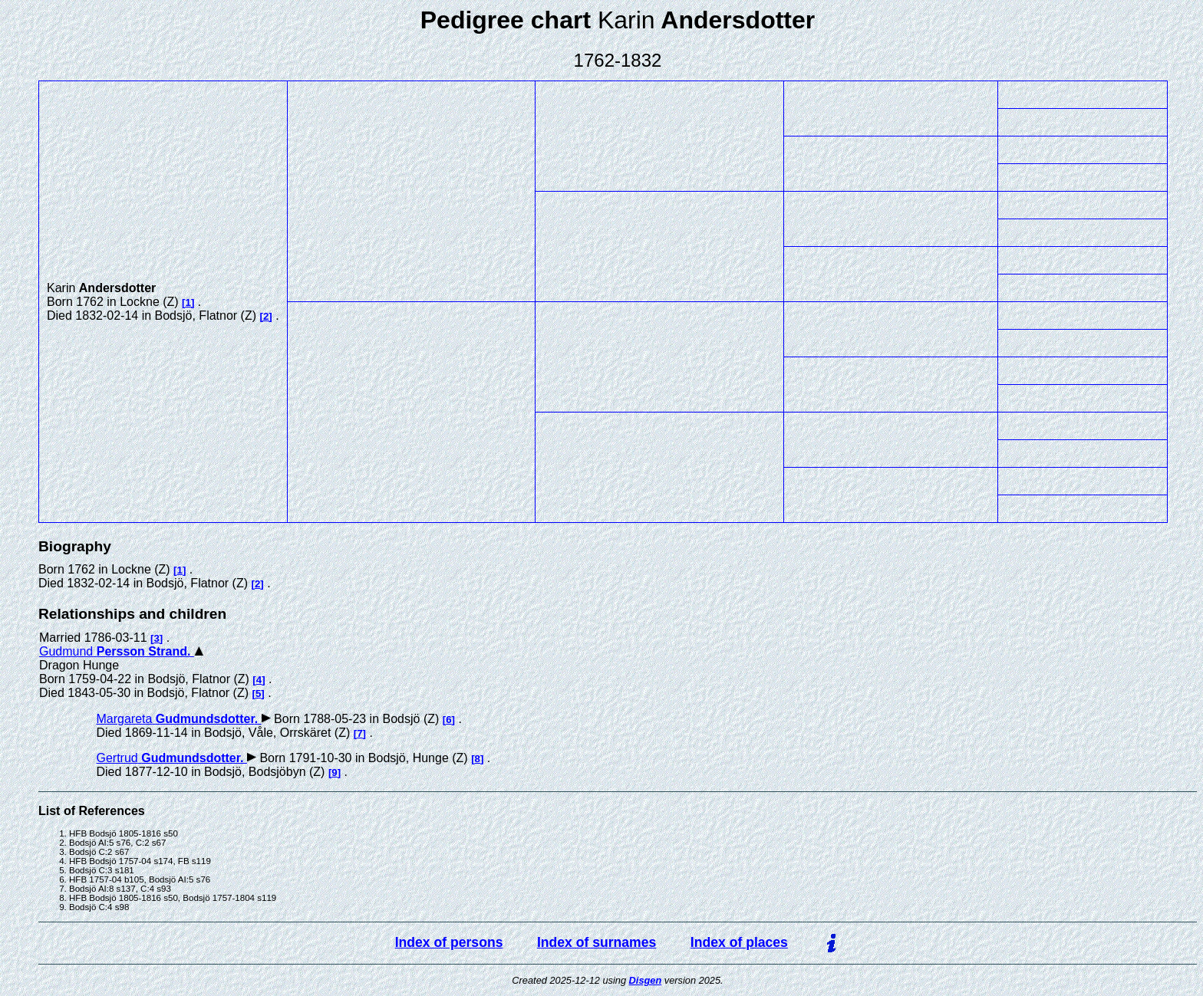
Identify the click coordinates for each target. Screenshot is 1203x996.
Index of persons (449, 942)
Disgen (645, 980)
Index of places (739, 942)
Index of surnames (596, 942)
